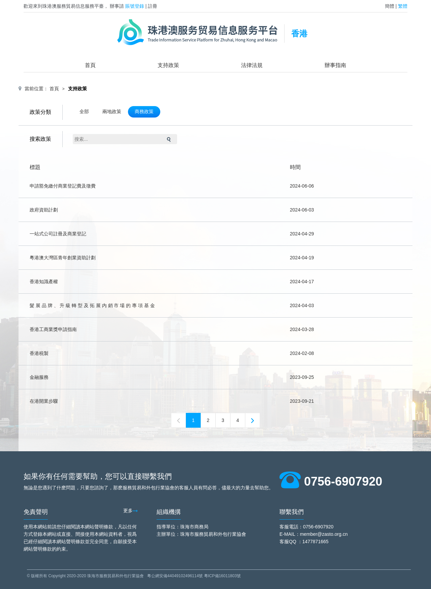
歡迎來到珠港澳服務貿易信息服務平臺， (66, 6)
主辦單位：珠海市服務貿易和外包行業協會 (201, 534)
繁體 (402, 6)
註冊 (152, 6)
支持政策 (168, 65)
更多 (130, 510)
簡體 (389, 6)
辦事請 (117, 6)
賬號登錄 (134, 6)
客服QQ (287, 541)
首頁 (90, 65)
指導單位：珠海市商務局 (182, 526)
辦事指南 (335, 65)
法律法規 (252, 65)
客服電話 (288, 526)
